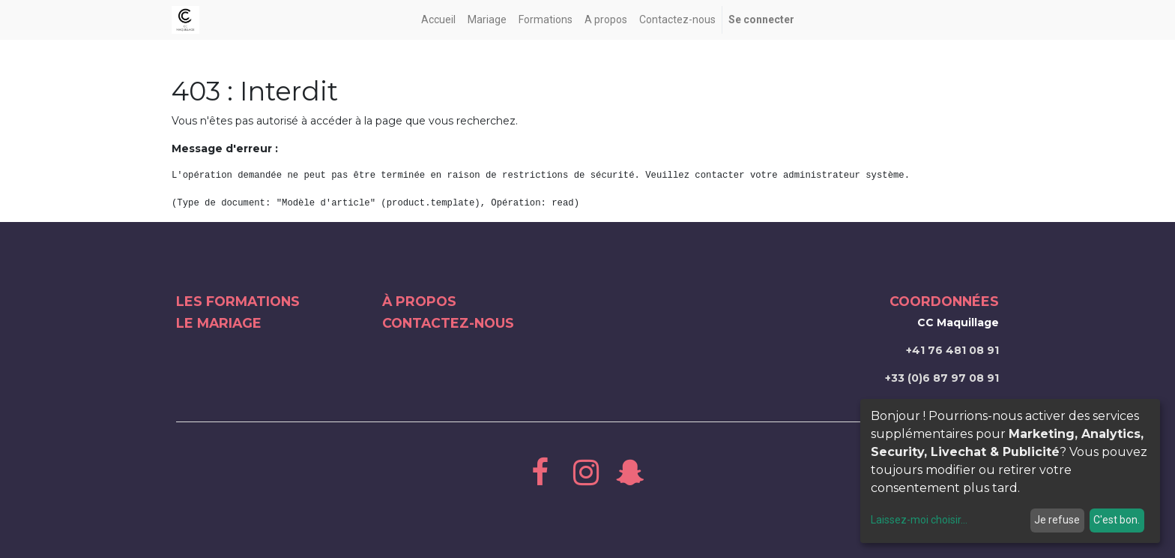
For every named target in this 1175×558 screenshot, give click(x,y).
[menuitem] (438, 20)
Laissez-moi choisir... (919, 520)
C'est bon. (1116, 520)
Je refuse (1057, 520)
